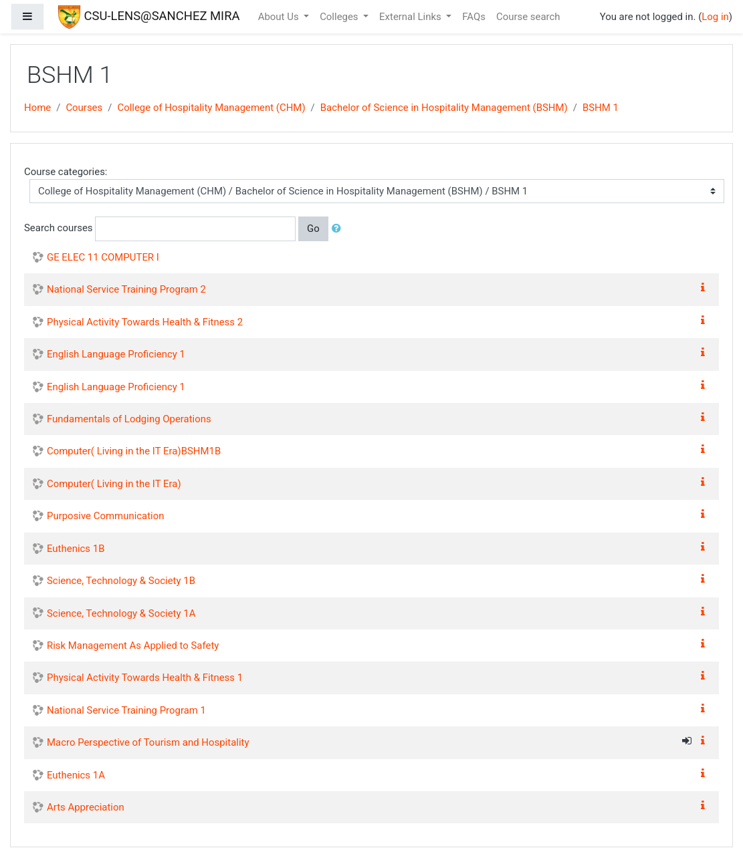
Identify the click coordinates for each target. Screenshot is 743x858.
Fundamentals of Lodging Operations (129, 419)
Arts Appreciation (85, 807)
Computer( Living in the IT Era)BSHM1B (134, 451)
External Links (411, 17)
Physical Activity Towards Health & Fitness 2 (145, 322)
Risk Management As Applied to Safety (133, 645)
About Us (280, 17)
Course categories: (65, 172)
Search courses (58, 229)
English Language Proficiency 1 (116, 354)
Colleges (340, 17)
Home (37, 108)
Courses (84, 108)
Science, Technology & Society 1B (121, 581)
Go (313, 229)
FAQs (474, 17)
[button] (339, 229)
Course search (528, 17)
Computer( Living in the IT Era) (114, 484)
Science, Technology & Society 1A (121, 613)
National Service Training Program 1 (126, 710)
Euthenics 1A (76, 775)
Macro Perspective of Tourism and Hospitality (148, 742)
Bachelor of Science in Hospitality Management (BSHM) (444, 108)
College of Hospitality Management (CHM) (211, 108)
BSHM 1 (600, 108)
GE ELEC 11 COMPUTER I (103, 257)
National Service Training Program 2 (126, 289)
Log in (715, 17)
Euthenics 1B (75, 549)
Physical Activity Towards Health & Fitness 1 (145, 678)
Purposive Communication (106, 516)
